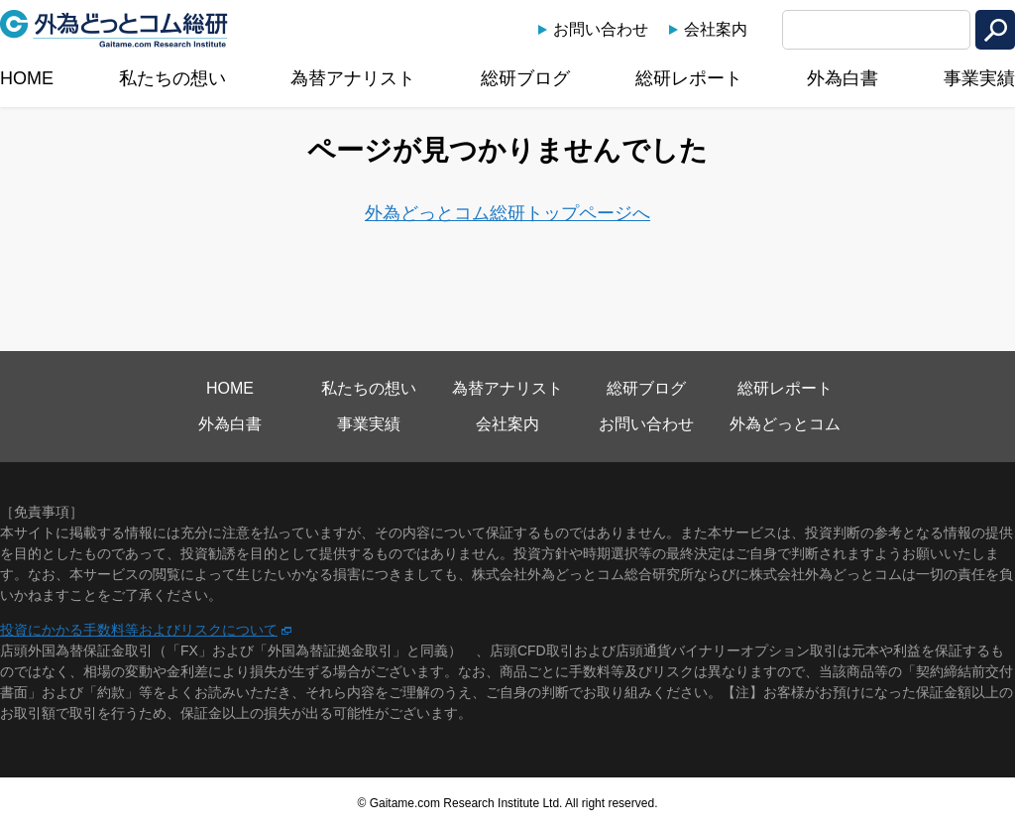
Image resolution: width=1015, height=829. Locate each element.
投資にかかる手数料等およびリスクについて (139, 630)
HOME (27, 78)
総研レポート (688, 78)
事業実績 (979, 78)
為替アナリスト (352, 78)
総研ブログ (525, 78)
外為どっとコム (785, 423)
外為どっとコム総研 (114, 29)
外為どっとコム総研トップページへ (507, 213)
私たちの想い (172, 78)
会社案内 (715, 29)
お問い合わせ (600, 29)
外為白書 (842, 78)
